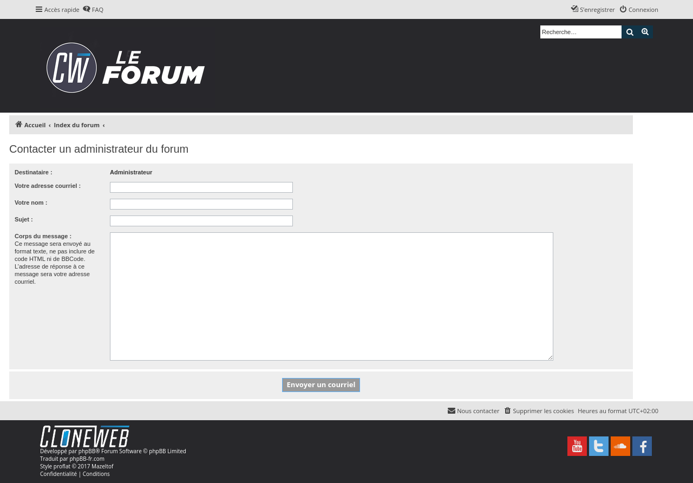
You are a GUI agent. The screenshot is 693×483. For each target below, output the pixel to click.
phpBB (87, 451)
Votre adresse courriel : (48, 185)
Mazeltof (102, 466)
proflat (62, 466)
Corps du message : (43, 236)
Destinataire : (34, 172)
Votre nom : (31, 202)
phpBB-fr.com (86, 458)
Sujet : (24, 219)
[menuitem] (92, 9)
